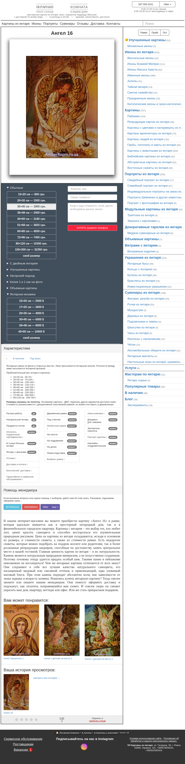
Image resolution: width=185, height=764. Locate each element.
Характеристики (17, 348)
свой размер (31, 255)
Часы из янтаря (138, 333)
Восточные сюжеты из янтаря (147, 168)
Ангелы (132, 81)
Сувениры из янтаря (142, 292)
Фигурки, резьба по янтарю (146, 298)
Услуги (130, 368)
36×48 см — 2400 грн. (31, 212)
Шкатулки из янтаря (141, 327)
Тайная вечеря (137, 87)
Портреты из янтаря (142, 174)
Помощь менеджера (20, 490)
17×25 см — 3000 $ (31, 307)
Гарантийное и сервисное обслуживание (20, 478)
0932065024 (31, 507)
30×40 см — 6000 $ (31, 319)
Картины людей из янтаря (145, 139)
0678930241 (12, 507)
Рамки (143, 32)
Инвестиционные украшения (147, 286)
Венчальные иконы (140, 58)
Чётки (131, 344)
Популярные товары (142, 386)
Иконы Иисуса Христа (142, 69)
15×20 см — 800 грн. (31, 194)
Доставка (97, 23)
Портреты (50, 23)
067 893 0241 (146, 4)
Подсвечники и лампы (142, 321)
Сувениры (67, 23)
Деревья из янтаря (140, 316)
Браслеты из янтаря (141, 280)
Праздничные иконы (141, 98)
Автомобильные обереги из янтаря (151, 350)
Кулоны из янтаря (139, 275)
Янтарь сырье (137, 380)
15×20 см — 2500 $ (31, 300)
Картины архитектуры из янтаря (149, 133)
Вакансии (23, 749)
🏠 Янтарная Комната (67, 732)
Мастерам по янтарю (142, 374)
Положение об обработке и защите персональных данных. (155, 739)
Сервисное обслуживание (23, 739)
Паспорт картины (102, 437)
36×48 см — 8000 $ (31, 325)
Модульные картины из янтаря (151, 209)
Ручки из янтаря (138, 304)
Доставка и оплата (17, 464)
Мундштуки (135, 310)
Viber (167, 4)
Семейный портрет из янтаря (147, 185)
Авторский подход (22, 275)
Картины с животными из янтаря (149, 150)
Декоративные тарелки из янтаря (153, 227)
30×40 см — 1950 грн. (31, 206)
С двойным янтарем (24, 263)
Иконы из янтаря (139, 52)
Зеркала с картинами (142, 221)
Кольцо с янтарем (139, 269)
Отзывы (82, 23)
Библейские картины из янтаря (148, 156)
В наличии (18, 358)
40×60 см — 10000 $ (31, 331)
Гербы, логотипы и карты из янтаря (151, 145)
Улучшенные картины (25, 269)
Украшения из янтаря (143, 257)
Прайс (155, 32)
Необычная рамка (62, 427)
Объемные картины (23, 288)
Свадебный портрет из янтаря (148, 180)
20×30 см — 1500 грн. (31, 200)
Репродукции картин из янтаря (148, 122)
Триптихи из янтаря (140, 215)
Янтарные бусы (138, 263)
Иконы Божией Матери (143, 64)
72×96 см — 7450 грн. (31, 237)
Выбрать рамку (56, 459)
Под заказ (35, 358)
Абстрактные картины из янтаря (149, 162)
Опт (165, 32)
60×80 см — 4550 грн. (31, 231)
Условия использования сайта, (146, 738)
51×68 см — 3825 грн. (31, 225)
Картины (132, 110)
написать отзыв (97, 721)
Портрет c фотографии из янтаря (150, 203)
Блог (129, 399)
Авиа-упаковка (102, 413)
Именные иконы (138, 75)
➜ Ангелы (86, 732)
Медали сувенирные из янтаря (148, 233)
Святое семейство (140, 92)
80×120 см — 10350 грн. (31, 243)
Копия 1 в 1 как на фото (26, 282)
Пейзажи (133, 116)
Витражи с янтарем (141, 245)
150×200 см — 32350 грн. (31, 249)
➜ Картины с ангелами (106, 732)
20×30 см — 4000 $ (31, 313)
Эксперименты (137, 405)
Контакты (113, 23)
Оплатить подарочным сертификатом (21, 434)
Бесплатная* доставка (18, 470)
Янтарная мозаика (22, 294)
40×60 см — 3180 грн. (31, 218)
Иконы (36, 23)
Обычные (16, 187)
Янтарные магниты (140, 356)
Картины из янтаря (16, 23)
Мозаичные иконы (139, 46)
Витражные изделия (141, 251)
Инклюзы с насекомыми (143, 339)
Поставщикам (23, 744)
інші (55, 507)
